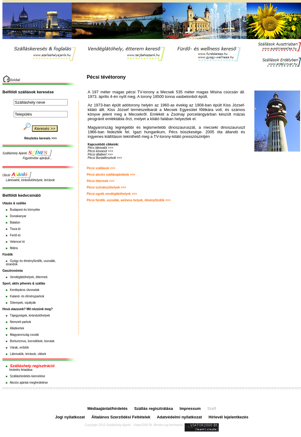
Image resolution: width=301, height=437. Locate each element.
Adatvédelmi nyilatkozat (179, 417)
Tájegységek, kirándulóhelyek (30, 315)
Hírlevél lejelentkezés (229, 417)
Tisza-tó (15, 229)
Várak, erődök (19, 347)
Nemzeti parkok (20, 322)
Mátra (14, 248)
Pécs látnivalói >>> (100, 147)
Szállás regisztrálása (153, 408)
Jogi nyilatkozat (70, 417)
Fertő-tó (15, 235)
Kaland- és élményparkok (27, 296)
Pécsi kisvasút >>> (100, 151)
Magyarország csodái (24, 334)
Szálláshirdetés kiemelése (27, 376)
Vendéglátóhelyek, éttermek (28, 277)
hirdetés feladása (20, 369)
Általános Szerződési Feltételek (120, 417)
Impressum (189, 408)
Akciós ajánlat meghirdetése (29, 382)
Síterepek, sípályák (23, 302)
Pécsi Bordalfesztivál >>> (105, 157)
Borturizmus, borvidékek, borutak (32, 341)
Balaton (15, 222)
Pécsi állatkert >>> (100, 154)
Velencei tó (17, 241)
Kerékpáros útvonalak (24, 290)
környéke (34, 209)
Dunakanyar (18, 216)
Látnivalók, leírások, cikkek (28, 354)
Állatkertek (17, 328)
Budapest (16, 209)
